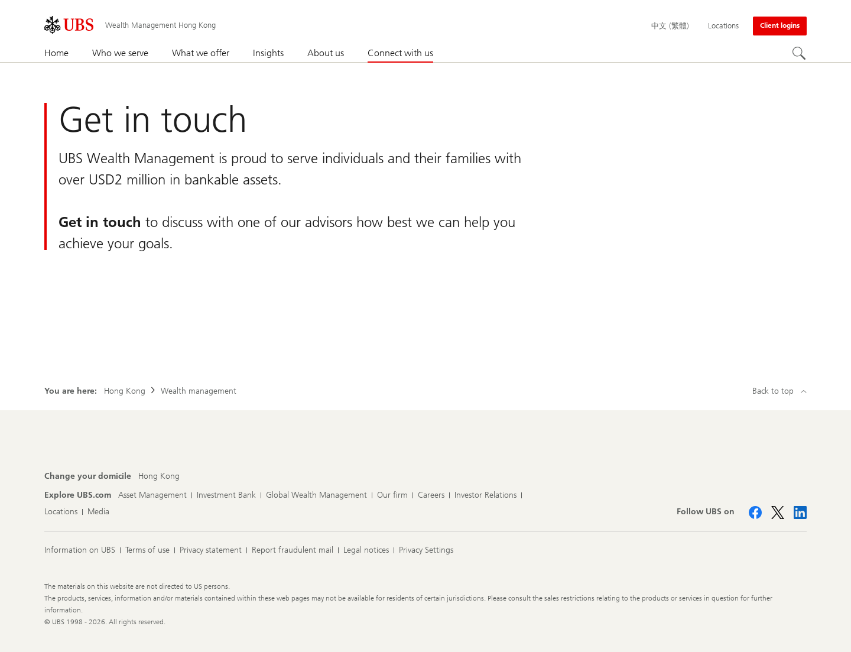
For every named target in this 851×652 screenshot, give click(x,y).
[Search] (799, 54)
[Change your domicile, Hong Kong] (159, 476)
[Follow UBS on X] (777, 512)
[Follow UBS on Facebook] (755, 512)
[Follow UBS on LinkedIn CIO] (800, 512)
